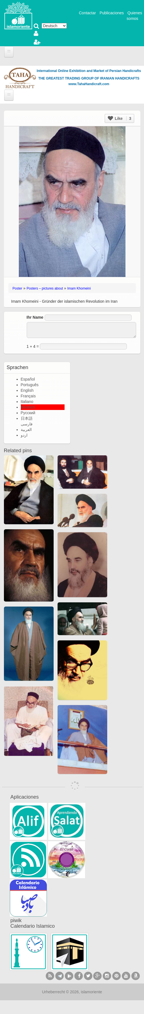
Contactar (87, 13)
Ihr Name (35, 317)
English (27, 390)
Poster (17, 288)
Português (30, 385)
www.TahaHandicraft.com (88, 84)
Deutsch (28, 407)
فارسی (27, 424)
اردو (24, 435)
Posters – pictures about (45, 288)
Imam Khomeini (79, 288)
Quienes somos (134, 16)
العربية (26, 429)
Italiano (27, 401)
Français (28, 396)
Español (28, 379)
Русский (28, 413)
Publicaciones (112, 13)
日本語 (27, 418)
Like (119, 118)
